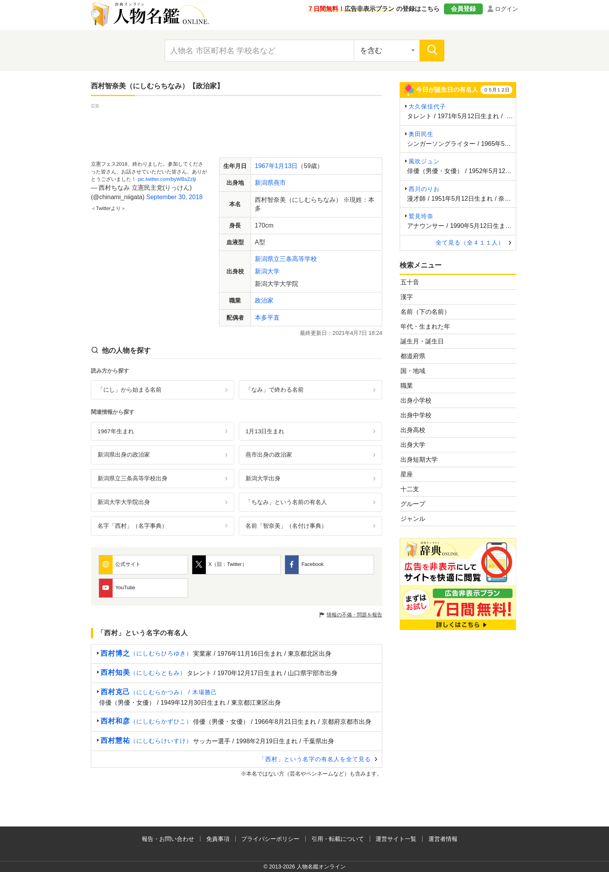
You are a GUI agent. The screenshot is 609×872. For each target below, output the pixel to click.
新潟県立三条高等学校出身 (132, 478)
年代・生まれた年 (425, 326)
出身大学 (412, 444)
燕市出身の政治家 (268, 454)
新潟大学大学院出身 (123, 502)
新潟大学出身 (262, 478)
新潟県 (264, 182)
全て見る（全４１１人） (470, 242)
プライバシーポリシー (270, 839)
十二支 (409, 489)
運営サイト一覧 (396, 839)
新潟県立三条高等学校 (286, 259)
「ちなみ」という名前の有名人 (286, 502)
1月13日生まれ (264, 431)
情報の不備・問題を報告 (354, 615)
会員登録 (463, 8)
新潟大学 (267, 271)
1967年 (265, 166)
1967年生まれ (115, 431)
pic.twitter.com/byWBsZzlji (167, 179)
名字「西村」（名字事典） (132, 525)
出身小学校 (416, 400)
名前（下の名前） (425, 311)
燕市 (279, 182)
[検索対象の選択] (387, 50)
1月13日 (286, 166)
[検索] (431, 50)
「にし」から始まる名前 (129, 389)
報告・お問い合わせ (168, 839)
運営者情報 (443, 839)
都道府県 (412, 356)
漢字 (406, 297)
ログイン (506, 8)
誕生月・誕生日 (422, 341)
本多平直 (267, 317)
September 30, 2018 (174, 197)
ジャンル (412, 518)
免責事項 (218, 839)
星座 (406, 474)
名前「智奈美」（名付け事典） (286, 525)
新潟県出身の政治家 (123, 454)
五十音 (409, 282)
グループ (412, 504)
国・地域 (412, 371)
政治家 (264, 300)
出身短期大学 (419, 459)
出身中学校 (416, 415)
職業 (406, 385)
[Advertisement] (236, 127)
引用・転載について (337, 839)
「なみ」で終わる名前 (274, 389)
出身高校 (412, 430)
